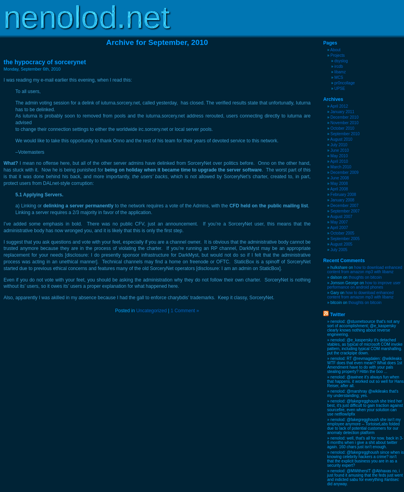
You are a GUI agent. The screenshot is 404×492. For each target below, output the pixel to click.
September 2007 (345, 211)
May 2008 (339, 183)
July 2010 (339, 145)
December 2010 (345, 117)
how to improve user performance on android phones (363, 285)
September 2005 (345, 239)
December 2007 (345, 205)
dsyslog (341, 61)
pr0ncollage (345, 83)
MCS (339, 77)
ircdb (339, 66)
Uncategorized (151, 310)
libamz (340, 72)
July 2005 (339, 250)
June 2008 (340, 178)
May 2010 (339, 156)
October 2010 (343, 128)
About (335, 50)
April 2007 (339, 228)
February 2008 (343, 194)
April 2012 (339, 106)
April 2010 (339, 161)
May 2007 (339, 222)
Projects (338, 55)
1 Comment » (184, 310)
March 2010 (341, 167)
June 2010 (340, 150)
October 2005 (343, 233)
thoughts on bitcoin (365, 277)
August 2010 (341, 139)
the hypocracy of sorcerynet (45, 62)
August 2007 (341, 216)
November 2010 (345, 123)
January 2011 (343, 112)
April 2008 (339, 189)
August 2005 (341, 244)
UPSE (340, 88)
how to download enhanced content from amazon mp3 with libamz (364, 269)
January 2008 (343, 200)
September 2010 (345, 134)
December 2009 (345, 172)
